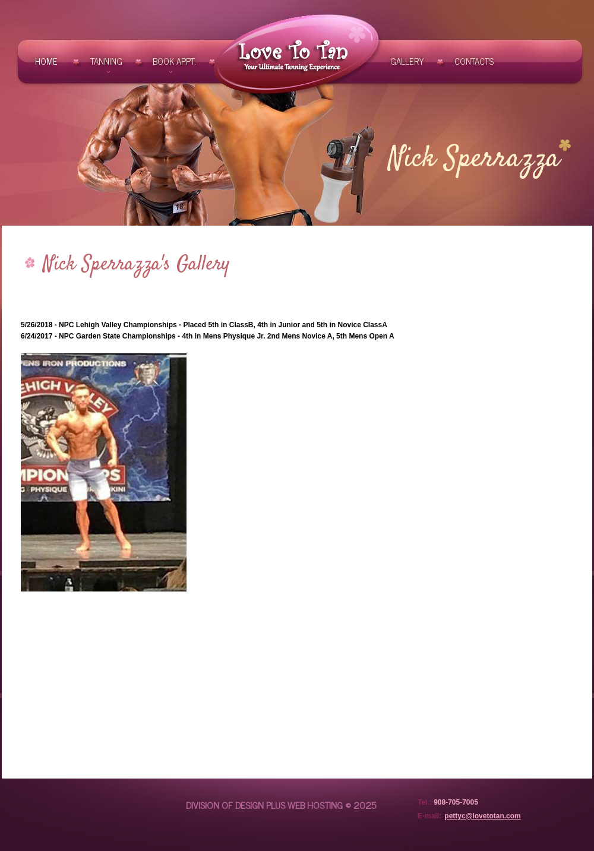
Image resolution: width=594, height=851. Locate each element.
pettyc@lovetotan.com (482, 816)
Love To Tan (296, 55)
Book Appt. (174, 61)
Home (47, 61)
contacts (474, 61)
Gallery (407, 61)
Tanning (106, 61)
